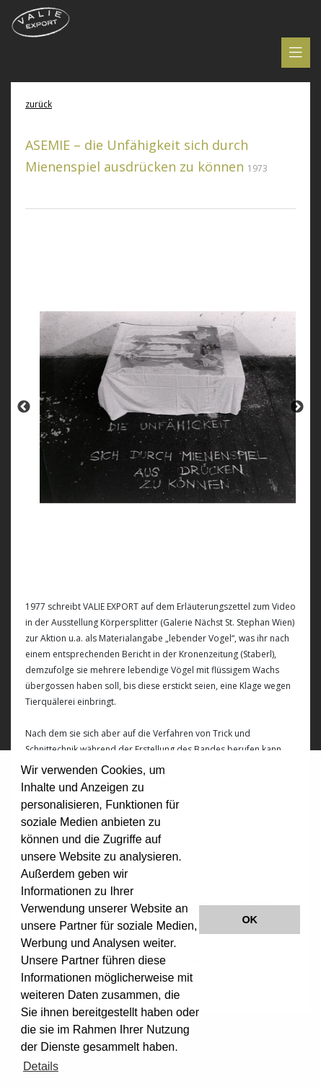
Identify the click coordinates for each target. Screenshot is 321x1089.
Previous (24, 407)
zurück (38, 104)
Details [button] (40, 1066)
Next (297, 407)
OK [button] (250, 919)
